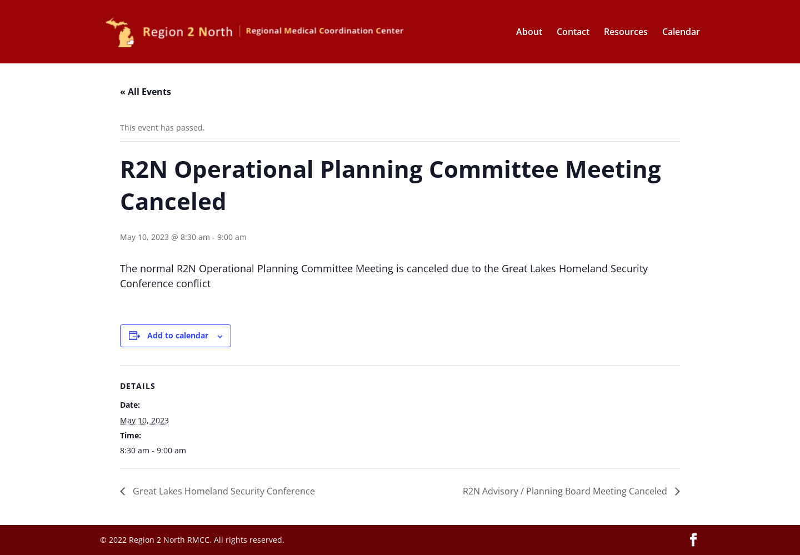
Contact (573, 33)
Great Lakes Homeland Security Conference (223, 491)
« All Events (145, 92)
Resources (626, 33)
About (529, 33)
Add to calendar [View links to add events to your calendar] (177, 335)
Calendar (681, 33)
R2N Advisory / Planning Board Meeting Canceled (566, 491)
